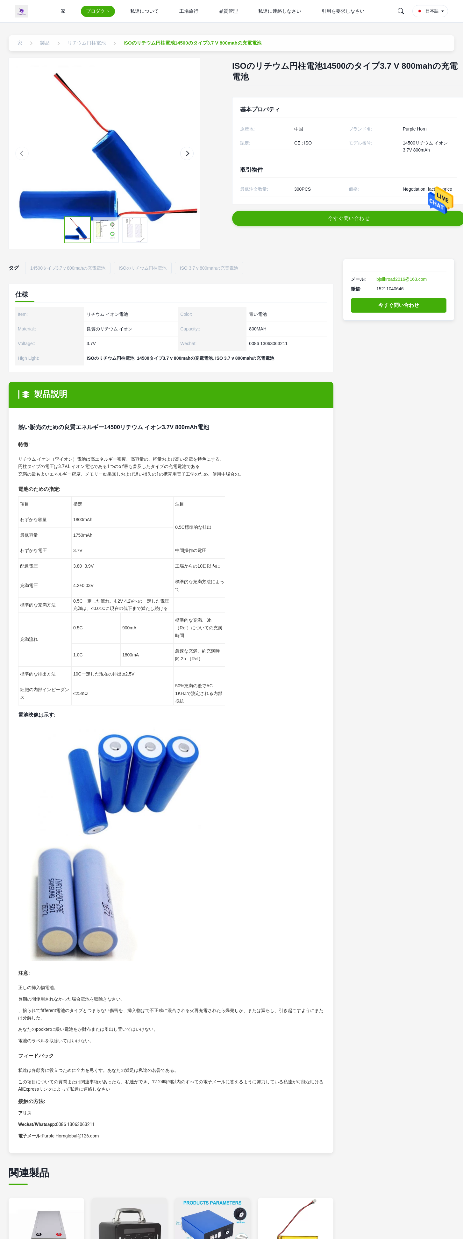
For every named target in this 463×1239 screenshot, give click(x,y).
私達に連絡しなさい (279, 11)
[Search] (401, 11)
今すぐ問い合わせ (398, 305)
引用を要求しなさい (343, 11)
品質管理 (228, 11)
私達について (144, 11)
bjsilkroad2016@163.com (401, 279)
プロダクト (98, 11)
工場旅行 (188, 11)
